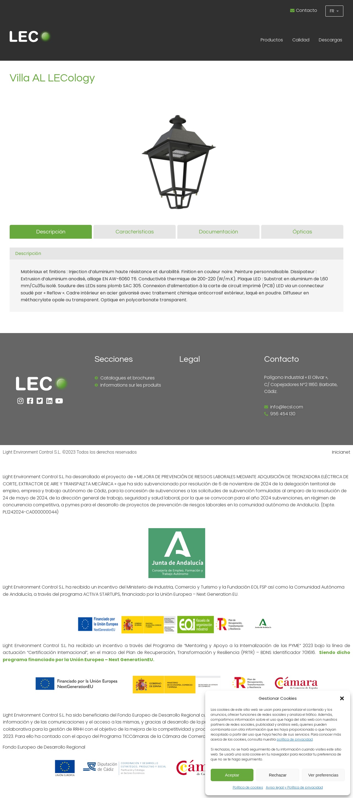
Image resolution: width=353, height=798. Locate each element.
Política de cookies (248, 787)
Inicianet (341, 452)
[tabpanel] (176, 281)
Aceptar (232, 775)
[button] (342, 698)
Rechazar (278, 775)
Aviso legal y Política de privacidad (294, 787)
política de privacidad (295, 739)
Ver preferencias (323, 775)
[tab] (51, 232)
